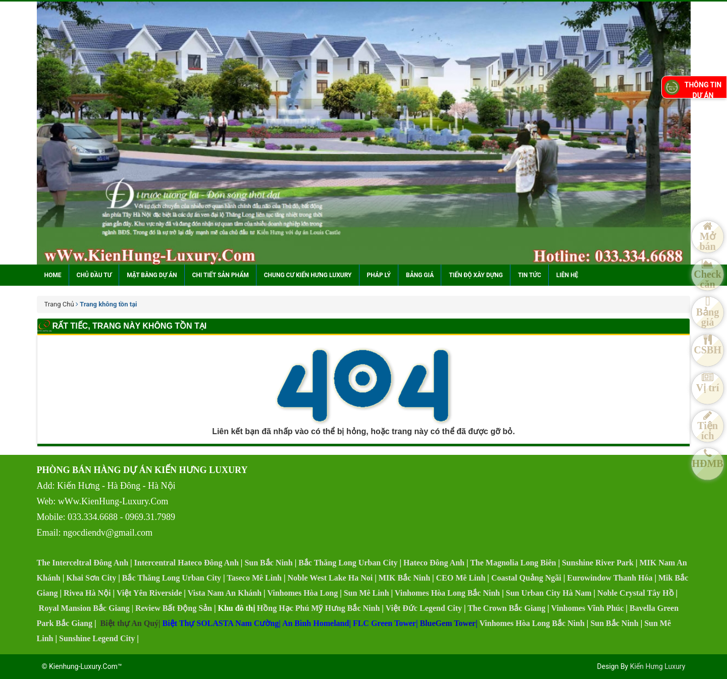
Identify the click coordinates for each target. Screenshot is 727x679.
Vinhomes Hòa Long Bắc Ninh (447, 593)
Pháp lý (379, 275)
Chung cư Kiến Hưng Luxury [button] (308, 275)
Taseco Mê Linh (254, 577)
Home (53, 275)
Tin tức (529, 275)
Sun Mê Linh (366, 593)
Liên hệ (567, 275)
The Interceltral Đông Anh (82, 562)
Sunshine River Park (598, 562)
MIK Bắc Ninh (404, 577)
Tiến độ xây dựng (476, 275)
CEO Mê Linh (461, 577)
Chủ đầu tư (94, 275)
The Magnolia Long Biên (513, 562)
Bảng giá (420, 275)
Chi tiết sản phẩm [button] (220, 275)
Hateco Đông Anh (433, 562)
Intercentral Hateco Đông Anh (186, 562)
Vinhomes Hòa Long (302, 593)
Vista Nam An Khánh (225, 593)
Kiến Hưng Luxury (658, 666)
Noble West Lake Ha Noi (330, 577)
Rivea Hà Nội (87, 593)
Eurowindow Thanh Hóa (609, 577)
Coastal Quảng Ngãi (526, 577)
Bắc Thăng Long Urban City (347, 562)
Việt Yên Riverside (149, 593)
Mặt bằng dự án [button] (152, 275)
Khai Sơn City (91, 577)
